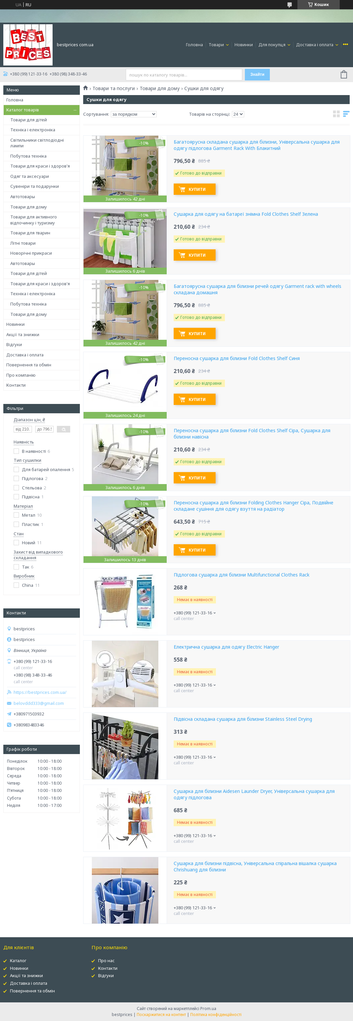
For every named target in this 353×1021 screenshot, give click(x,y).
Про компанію (21, 375)
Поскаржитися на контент (161, 1014)
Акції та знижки (22, 334)
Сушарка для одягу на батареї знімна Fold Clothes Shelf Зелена (246, 214)
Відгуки (14, 344)
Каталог (18, 960)
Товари (217, 45)
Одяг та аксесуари (29, 176)
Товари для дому (28, 207)
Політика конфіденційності (216, 1014)
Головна (194, 45)
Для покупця (272, 45)
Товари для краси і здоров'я (40, 166)
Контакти (16, 385)
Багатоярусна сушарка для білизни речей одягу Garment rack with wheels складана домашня (257, 289)
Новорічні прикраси (31, 253)
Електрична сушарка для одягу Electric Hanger (226, 647)
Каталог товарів (22, 110)
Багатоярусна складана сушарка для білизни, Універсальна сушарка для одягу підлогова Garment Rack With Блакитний (257, 145)
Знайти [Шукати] (258, 74)
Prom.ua (208, 1008)
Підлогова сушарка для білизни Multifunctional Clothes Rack (241, 575)
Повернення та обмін (28, 365)
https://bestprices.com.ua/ (40, 692)
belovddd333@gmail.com (39, 703)
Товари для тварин (30, 233)
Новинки (244, 45)
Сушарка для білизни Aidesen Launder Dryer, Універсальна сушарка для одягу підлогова (254, 794)
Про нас (106, 960)
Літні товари (23, 243)
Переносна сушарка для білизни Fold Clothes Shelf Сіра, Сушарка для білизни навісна (252, 434)
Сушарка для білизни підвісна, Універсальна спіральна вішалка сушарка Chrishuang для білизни (255, 866)
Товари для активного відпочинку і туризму (33, 220)
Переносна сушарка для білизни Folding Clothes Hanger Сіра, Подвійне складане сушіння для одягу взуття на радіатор (253, 506)
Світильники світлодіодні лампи (37, 143)
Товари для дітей (28, 120)
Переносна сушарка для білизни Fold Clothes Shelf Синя (237, 358)
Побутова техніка (28, 156)
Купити (197, 189)
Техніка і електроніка (32, 130)
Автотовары (22, 196)
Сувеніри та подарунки (34, 186)
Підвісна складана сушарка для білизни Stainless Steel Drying (243, 719)
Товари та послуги (113, 88)
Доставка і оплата (315, 45)
